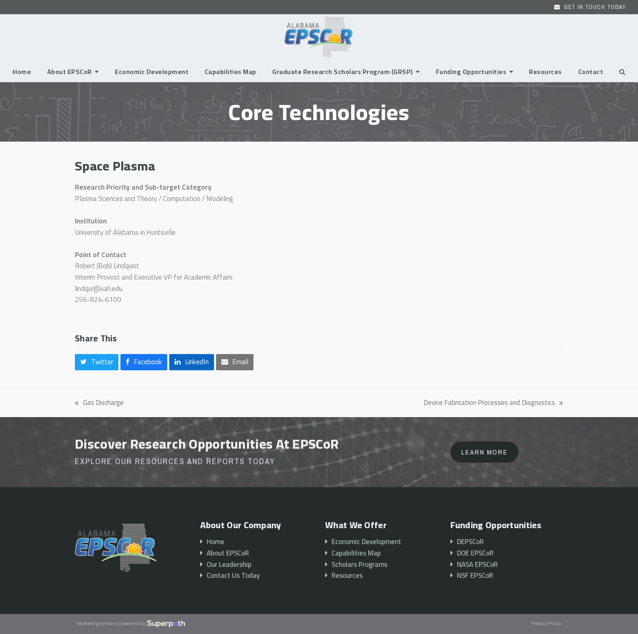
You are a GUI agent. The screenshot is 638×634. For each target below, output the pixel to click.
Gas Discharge (99, 403)
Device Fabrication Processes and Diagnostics (493, 403)
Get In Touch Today (595, 7)
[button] (622, 71)
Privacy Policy (546, 623)
